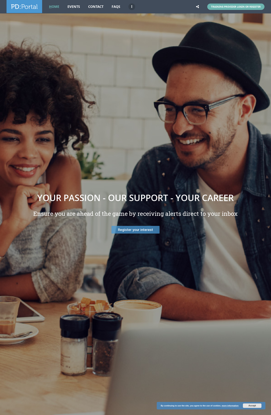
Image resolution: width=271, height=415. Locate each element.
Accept (252, 405)
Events (73, 6)
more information (230, 406)
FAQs (116, 6)
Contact (95, 6)
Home (54, 6)
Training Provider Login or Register (236, 6)
